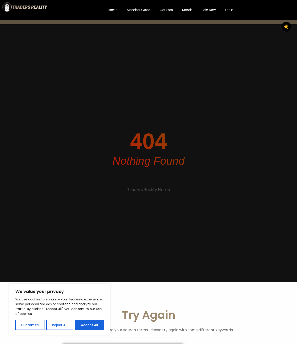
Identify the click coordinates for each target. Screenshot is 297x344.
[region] (59, 309)
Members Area (138, 10)
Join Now (209, 10)
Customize (30, 325)
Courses (166, 10)
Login (229, 10)
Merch (187, 10)
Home (113, 10)
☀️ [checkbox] (286, 27)
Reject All (59, 325)
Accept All (89, 325)
